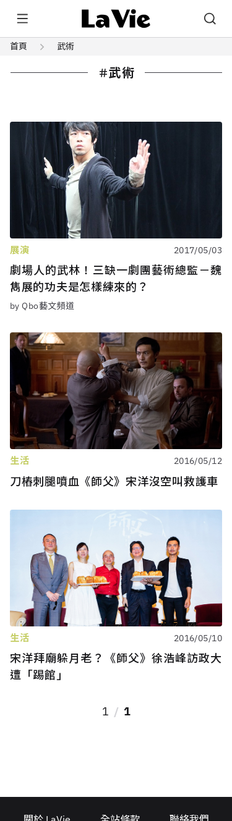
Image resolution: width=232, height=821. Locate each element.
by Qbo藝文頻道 (42, 305)
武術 (65, 46)
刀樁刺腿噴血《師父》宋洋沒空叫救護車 (114, 481)
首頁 (18, 46)
